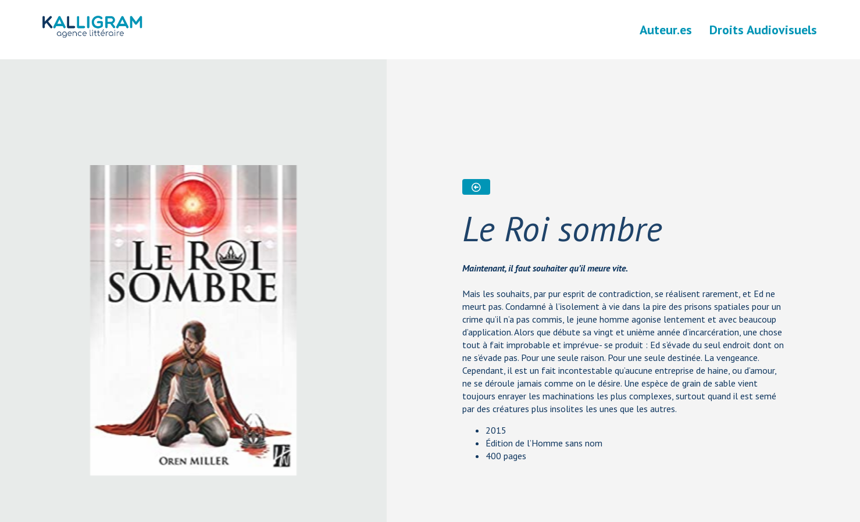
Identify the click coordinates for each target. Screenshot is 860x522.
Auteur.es (666, 30)
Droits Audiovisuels (763, 30)
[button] (476, 187)
